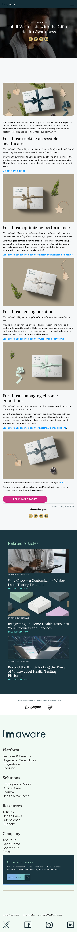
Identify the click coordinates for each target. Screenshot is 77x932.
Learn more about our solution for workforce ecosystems (33, 338)
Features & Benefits (17, 756)
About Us (9, 840)
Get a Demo (11, 844)
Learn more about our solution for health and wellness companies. (38, 254)
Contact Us (11, 848)
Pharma (8, 792)
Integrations (11, 764)
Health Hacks (12, 816)
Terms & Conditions (11, 915)
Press (7, 852)
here (62, 482)
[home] (9, 4)
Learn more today (25, 499)
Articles (8, 812)
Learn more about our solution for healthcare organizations (34, 428)
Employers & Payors (17, 784)
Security (9, 768)
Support (9, 824)
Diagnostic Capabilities (19, 760)
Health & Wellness (16, 796)
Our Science (11, 820)
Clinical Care (12, 788)
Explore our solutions (14, 170)
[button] (72, 4)
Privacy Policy (29, 915)
